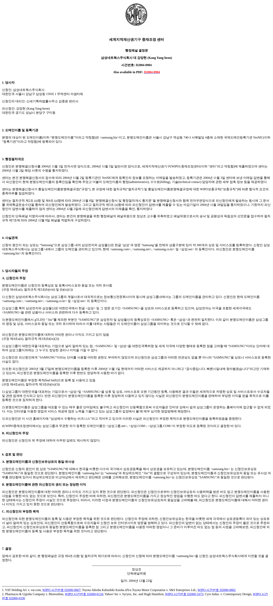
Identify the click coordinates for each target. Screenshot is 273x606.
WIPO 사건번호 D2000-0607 (61, 590)
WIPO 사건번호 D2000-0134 (84, 594)
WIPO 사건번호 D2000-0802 (217, 590)
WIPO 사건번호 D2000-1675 (184, 594)
